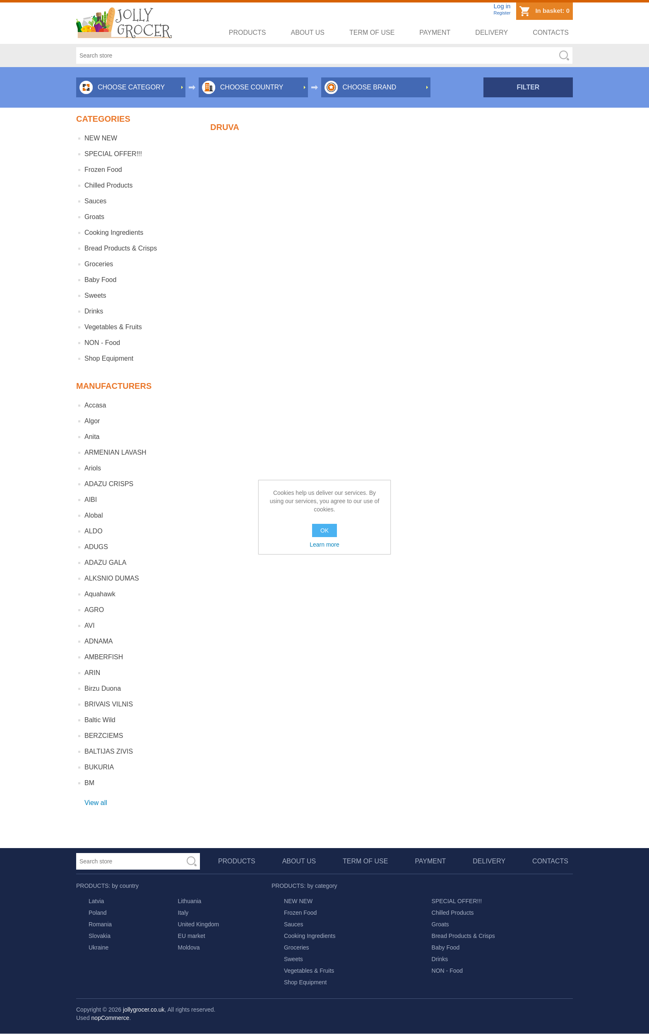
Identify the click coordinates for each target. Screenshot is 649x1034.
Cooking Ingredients (113, 232)
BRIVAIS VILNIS (108, 704)
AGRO (94, 609)
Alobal (93, 515)
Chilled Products (108, 185)
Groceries (98, 264)
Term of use (371, 32)
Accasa (95, 405)
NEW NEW (100, 138)
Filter (528, 87)
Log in (501, 6)
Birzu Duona (102, 688)
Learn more (324, 544)
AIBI (90, 499)
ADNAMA (98, 641)
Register (501, 12)
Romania (100, 924)
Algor (92, 420)
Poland (98, 912)
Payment (434, 32)
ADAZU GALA (105, 562)
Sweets (95, 295)
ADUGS (96, 546)
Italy (183, 912)
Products (247, 32)
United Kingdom (198, 924)
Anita (91, 436)
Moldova (189, 947)
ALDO (93, 531)
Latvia (96, 901)
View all (95, 802)
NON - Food (102, 342)
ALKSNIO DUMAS (111, 578)
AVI (89, 625)
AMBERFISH (103, 656)
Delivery (491, 32)
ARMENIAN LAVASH (115, 452)
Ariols (92, 468)
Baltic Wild (99, 719)
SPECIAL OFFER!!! (113, 153)
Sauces (95, 201)
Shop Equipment (108, 358)
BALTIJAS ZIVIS (108, 751)
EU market (191, 936)
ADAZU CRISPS (108, 483)
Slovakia (100, 936)
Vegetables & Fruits (113, 326)
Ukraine (98, 947)
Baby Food (100, 279)
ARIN (92, 672)
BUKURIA (99, 767)
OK (324, 530)
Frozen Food (103, 169)
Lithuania (190, 901)
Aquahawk (99, 594)
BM (89, 782)
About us (308, 32)
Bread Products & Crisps (120, 248)
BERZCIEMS (103, 735)
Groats (94, 216)
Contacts (551, 32)
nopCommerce (110, 1018)
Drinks (93, 311)
